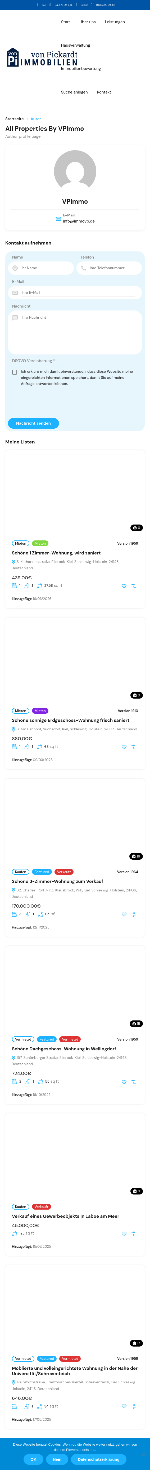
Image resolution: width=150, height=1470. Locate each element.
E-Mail (18, 281)
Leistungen (115, 22)
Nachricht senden (33, 423)
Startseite (14, 119)
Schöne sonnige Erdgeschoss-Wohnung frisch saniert (70, 720)
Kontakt (104, 92)
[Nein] (143, 1454)
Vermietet (23, 1039)
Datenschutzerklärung (99, 1459)
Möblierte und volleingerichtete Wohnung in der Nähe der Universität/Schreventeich (75, 1370)
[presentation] (48, 403)
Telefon (87, 257)
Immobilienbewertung (81, 68)
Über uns (87, 22)
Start (65, 22)
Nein (57, 1459)
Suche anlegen (74, 92)
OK (33, 1459)
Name (17, 257)
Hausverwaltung (75, 45)
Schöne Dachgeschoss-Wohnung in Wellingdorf (64, 1049)
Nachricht (21, 306)
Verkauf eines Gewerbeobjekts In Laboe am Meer (65, 1216)
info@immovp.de (79, 221)
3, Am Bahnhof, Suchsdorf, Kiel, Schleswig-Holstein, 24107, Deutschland (74, 729)
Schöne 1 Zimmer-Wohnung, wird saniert (56, 553)
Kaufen (20, 872)
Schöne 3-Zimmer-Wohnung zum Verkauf (57, 881)
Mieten (20, 543)
